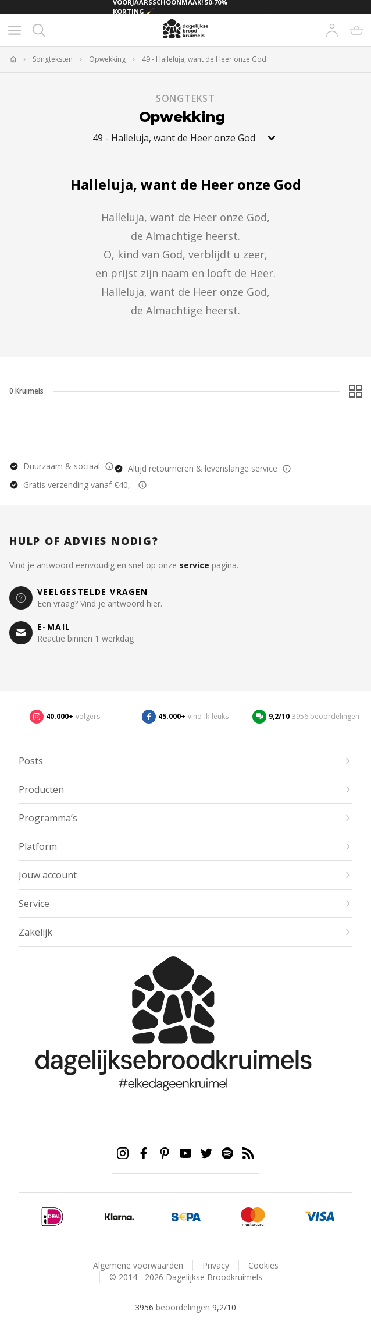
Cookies (263, 1265)
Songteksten (53, 59)
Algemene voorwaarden (138, 1265)
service (194, 565)
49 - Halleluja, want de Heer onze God (204, 59)
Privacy (215, 1265)
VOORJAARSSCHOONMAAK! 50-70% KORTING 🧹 (170, 7)
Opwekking (107, 59)
